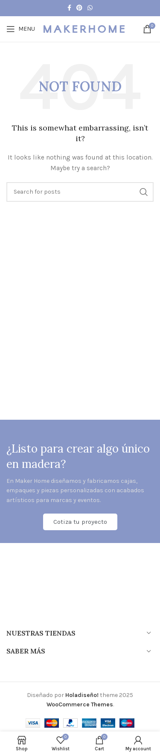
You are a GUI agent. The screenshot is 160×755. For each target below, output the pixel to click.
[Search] (80, 192)
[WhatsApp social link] (90, 8)
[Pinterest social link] (79, 8)
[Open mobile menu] (20, 29)
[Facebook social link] (69, 8)
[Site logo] (84, 28)
